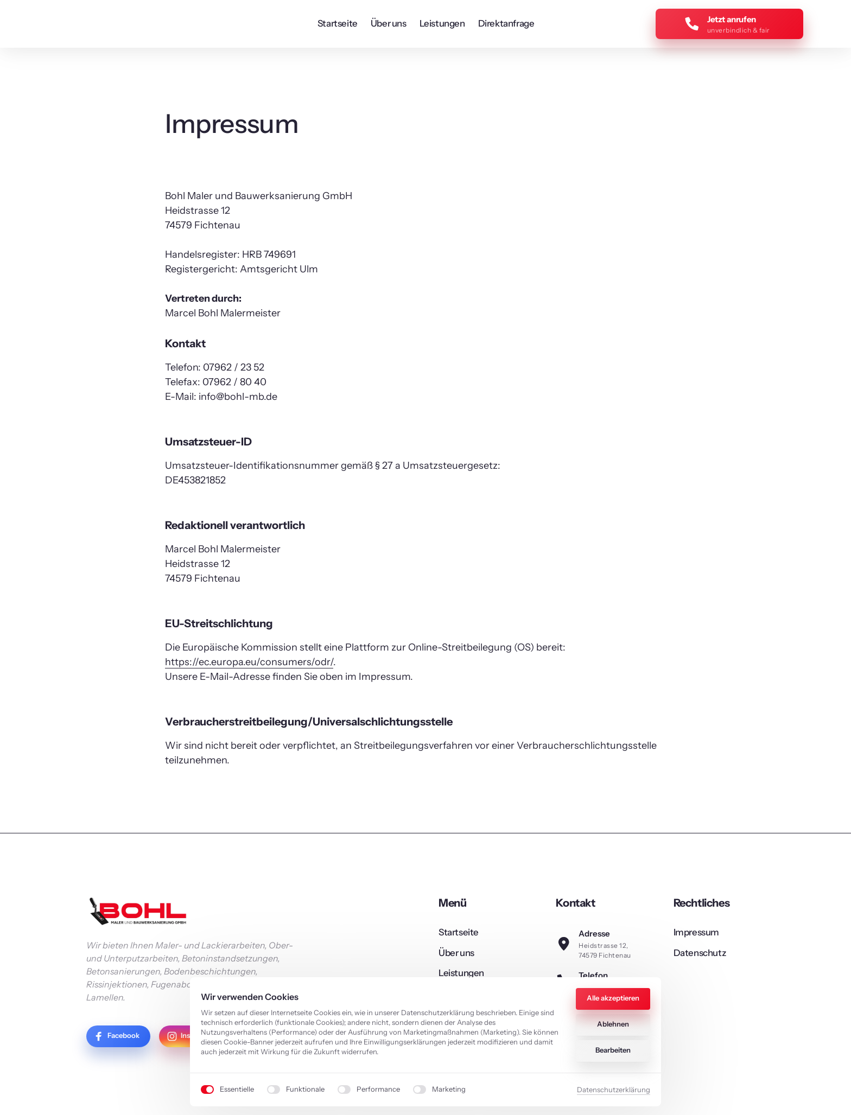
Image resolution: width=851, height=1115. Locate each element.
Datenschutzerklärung (613, 1089)
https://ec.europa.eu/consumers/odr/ (249, 665)
